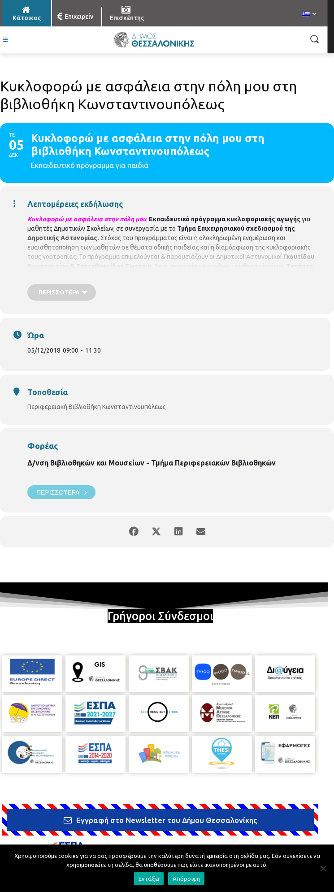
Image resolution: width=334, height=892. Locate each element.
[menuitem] (308, 15)
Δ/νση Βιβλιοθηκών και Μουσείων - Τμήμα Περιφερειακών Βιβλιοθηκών (151, 463)
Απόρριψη (186, 878)
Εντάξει (149, 878)
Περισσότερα (61, 492)
